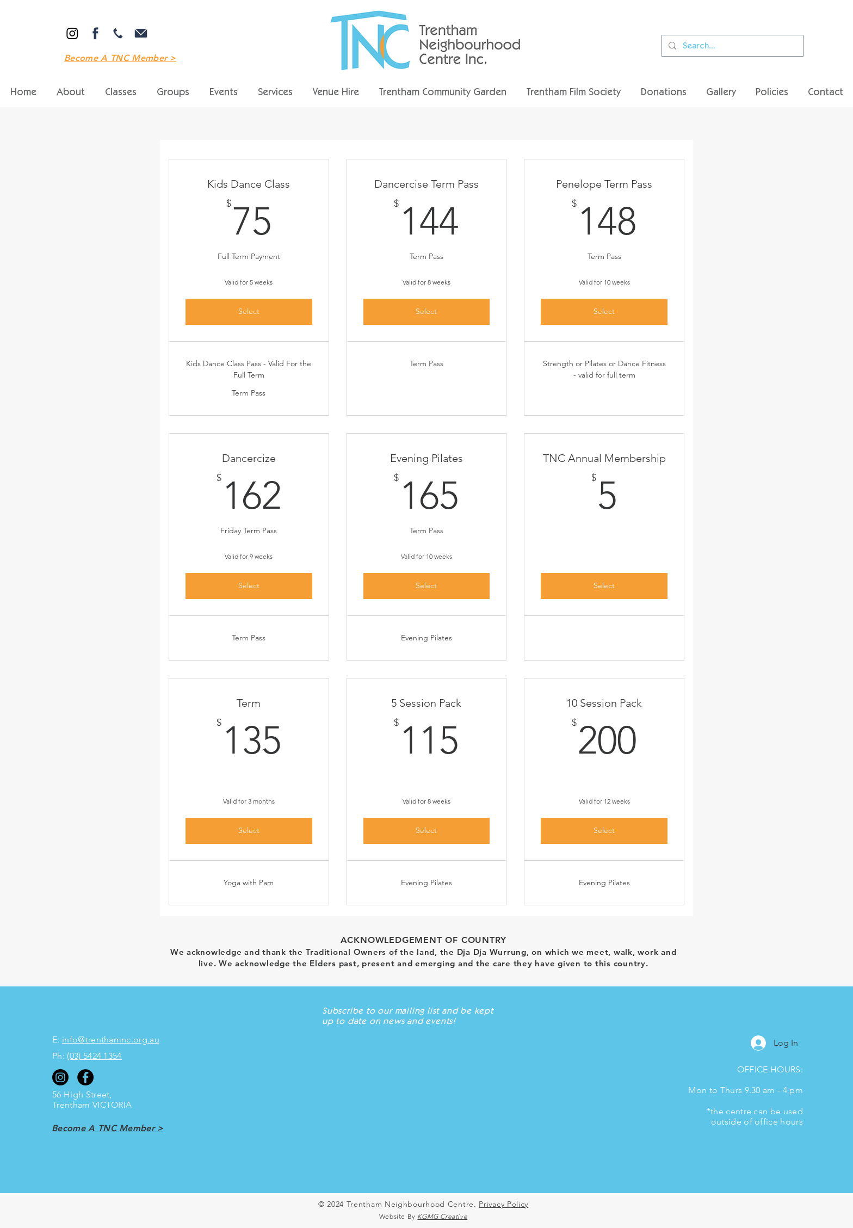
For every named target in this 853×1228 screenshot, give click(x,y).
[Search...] (731, 45)
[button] (335, 93)
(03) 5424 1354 (94, 1056)
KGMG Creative (442, 1216)
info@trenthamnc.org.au (110, 1039)
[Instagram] (72, 33)
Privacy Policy (503, 1204)
